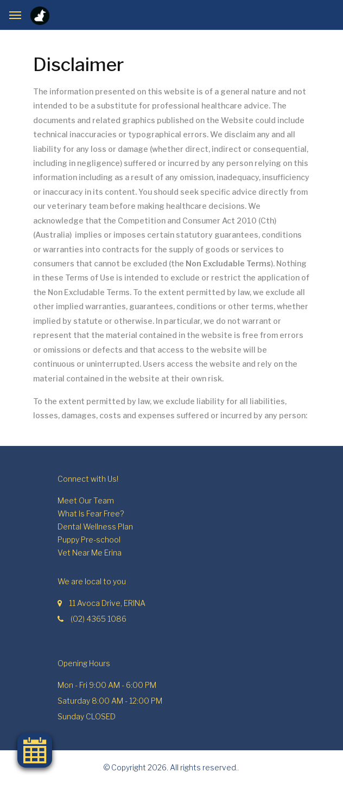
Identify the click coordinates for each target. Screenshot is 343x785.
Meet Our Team (86, 500)
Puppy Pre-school (89, 539)
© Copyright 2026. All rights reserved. (171, 767)
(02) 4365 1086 (98, 618)
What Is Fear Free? (91, 513)
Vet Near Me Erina (90, 552)
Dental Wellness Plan (95, 526)
